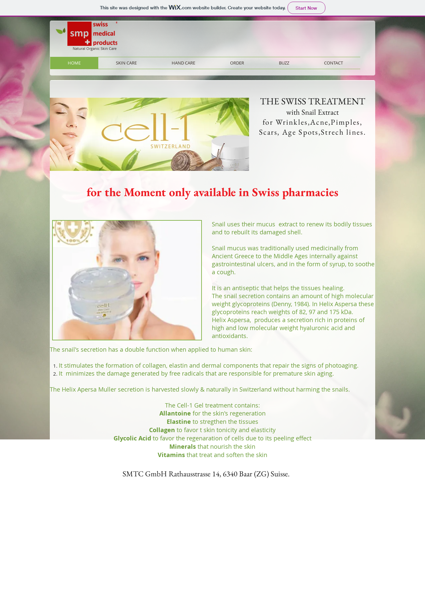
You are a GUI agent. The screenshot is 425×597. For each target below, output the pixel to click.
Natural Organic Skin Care (95, 48)
